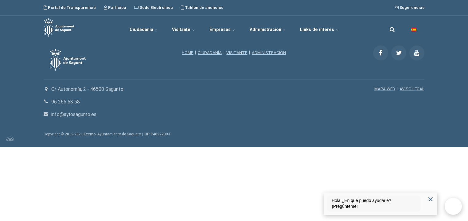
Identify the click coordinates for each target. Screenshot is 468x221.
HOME (187, 52)
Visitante (181, 27)
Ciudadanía (137, 27)
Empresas (222, 27)
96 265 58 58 (65, 102)
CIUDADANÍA (210, 52)
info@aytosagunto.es (74, 114)
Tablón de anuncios (202, 7)
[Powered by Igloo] (9, 139)
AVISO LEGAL (411, 88)
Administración (271, 27)
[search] (392, 27)
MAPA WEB (384, 88)
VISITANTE (237, 52)
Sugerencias (409, 7)
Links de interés (325, 27)
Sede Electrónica (153, 7)
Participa (115, 7)
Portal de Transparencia (70, 7)
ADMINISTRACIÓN (269, 52)
